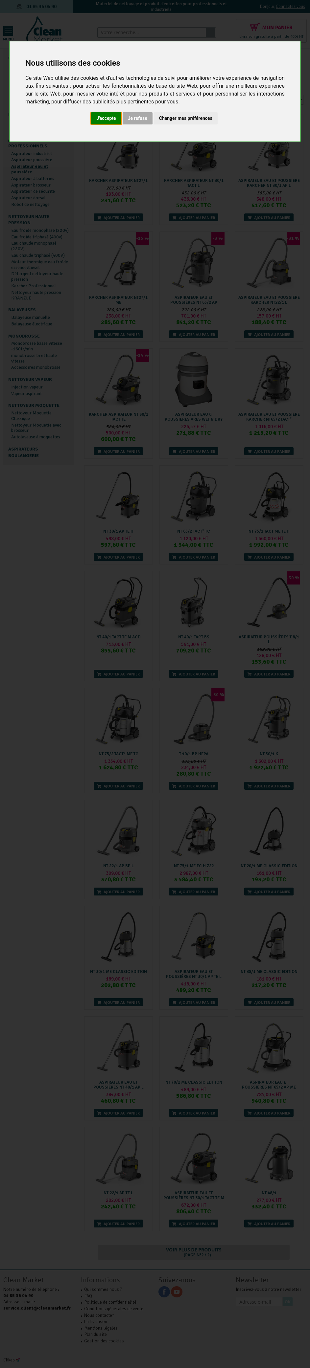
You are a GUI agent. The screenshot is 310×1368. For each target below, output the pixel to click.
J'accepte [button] (106, 118)
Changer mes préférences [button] (185, 118)
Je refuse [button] (137, 118)
